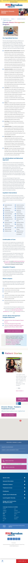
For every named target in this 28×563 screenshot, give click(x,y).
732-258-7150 (7, 261)
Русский (4, 518)
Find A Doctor (8, 461)
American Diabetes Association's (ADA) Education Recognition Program (13, 343)
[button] (22, 561)
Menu (2, 561)
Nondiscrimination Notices (6, 544)
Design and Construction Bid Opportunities (9, 502)
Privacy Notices (14, 542)
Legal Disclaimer (17, 544)
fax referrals (18, 311)
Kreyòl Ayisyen (17, 512)
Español (15, 518)
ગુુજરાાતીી (4, 512)
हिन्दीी (4, 513)
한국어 (4, 515)
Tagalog (4, 510)
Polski (4, 517)
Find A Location (8, 467)
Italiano (15, 513)
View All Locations (9, 414)
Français (16, 510)
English (4, 508)
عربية (15, 508)
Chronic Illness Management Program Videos (12, 323)
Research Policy (22, 544)
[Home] (14, 5)
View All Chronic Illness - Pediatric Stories (22, 399)
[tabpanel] (14, 364)
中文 (15, 515)
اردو (3, 520)
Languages (12, 544)
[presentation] (22, 383)
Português (16, 517)
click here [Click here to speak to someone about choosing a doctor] (10, 526)
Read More (19, 390)
